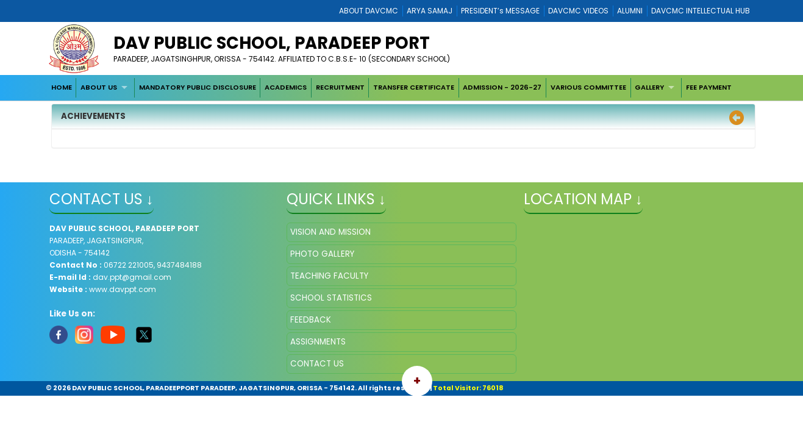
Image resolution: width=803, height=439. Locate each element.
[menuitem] (61, 88)
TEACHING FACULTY (329, 276)
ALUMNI (630, 10)
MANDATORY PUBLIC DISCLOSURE (197, 87)
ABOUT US (98, 87)
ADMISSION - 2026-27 (502, 87)
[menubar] (391, 88)
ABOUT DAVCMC (368, 10)
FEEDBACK (310, 320)
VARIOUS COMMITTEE (588, 87)
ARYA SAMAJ (429, 10)
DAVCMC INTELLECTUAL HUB (700, 10)
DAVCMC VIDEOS (578, 10)
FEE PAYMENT (709, 87)
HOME (61, 87)
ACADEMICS (286, 87)
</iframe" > (639, 283)
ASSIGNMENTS (318, 342)
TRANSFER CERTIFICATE (413, 87)
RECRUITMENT (340, 87)
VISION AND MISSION (330, 232)
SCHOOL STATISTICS (331, 298)
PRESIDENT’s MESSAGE (500, 10)
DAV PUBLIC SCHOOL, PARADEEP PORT (271, 43)
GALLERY (649, 87)
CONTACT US (317, 363)
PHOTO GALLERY (322, 254)
